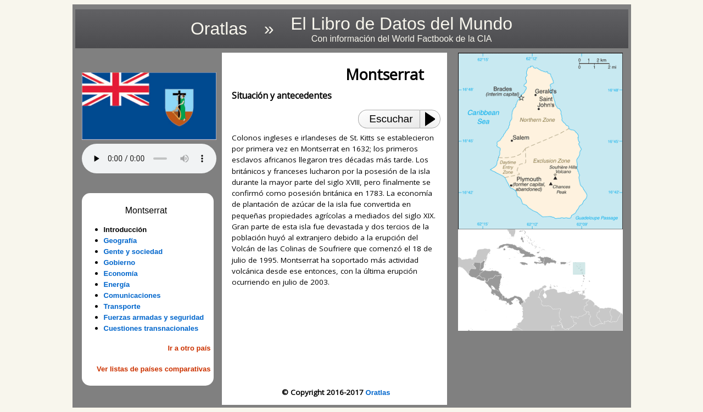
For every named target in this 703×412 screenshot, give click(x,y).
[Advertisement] (336, 337)
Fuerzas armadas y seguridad (154, 317)
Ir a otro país (189, 348)
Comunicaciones (132, 295)
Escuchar (390, 119)
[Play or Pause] (433, 119)
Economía (121, 273)
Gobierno (120, 262)
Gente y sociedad (133, 251)
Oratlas (378, 392)
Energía (117, 284)
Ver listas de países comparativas (153, 369)
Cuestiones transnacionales (151, 328)
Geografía (120, 240)
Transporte (122, 306)
